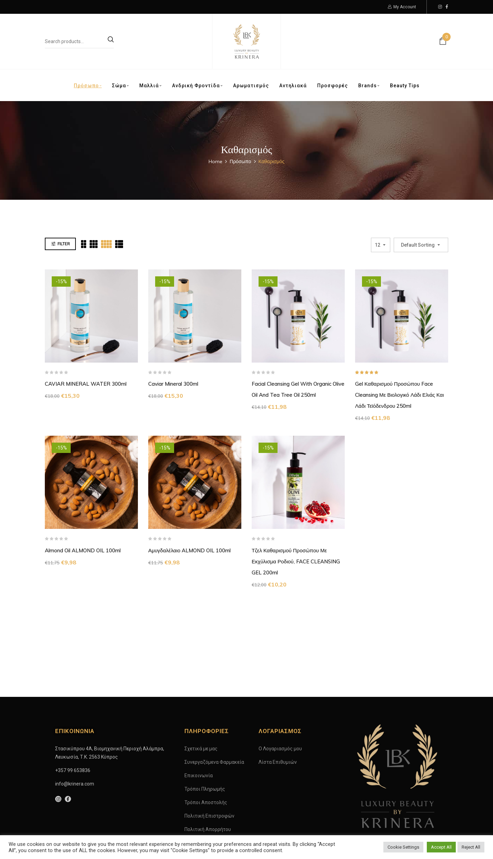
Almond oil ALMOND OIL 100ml (83, 550)
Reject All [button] (471, 847)
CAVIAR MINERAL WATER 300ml (86, 384)
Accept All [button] (441, 847)
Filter (64, 243)
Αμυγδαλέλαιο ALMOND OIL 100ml (189, 550)
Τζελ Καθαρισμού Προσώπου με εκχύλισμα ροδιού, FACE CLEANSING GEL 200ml (296, 561)
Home (215, 161)
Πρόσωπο (240, 161)
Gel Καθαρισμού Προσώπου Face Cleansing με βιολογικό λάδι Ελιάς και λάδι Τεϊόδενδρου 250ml (399, 395)
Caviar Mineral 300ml (173, 384)
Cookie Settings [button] (403, 847)
